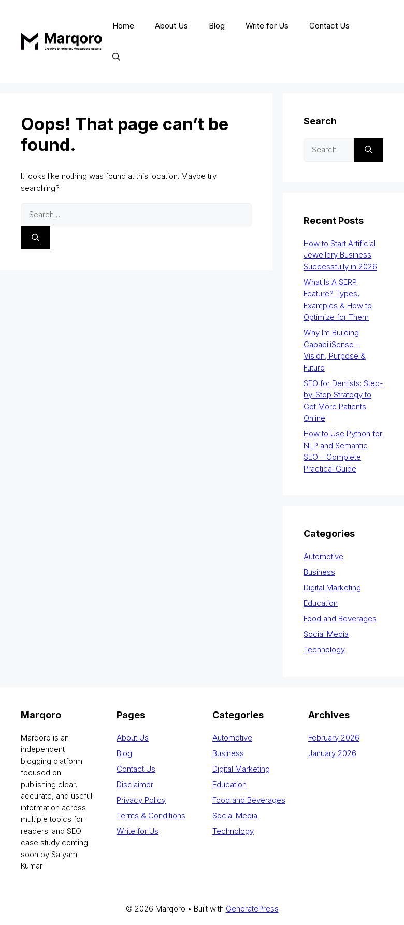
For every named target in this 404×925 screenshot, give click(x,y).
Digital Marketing (332, 587)
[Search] (35, 238)
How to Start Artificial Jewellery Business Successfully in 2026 (340, 255)
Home (123, 26)
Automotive (323, 556)
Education (321, 603)
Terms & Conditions (151, 815)
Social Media (326, 634)
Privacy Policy (141, 800)
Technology (324, 649)
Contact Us (329, 26)
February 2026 (333, 738)
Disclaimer (135, 784)
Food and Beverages (340, 618)
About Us (171, 26)
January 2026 (332, 753)
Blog (217, 26)
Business (319, 572)
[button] (116, 57)
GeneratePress (252, 909)
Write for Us (267, 26)
